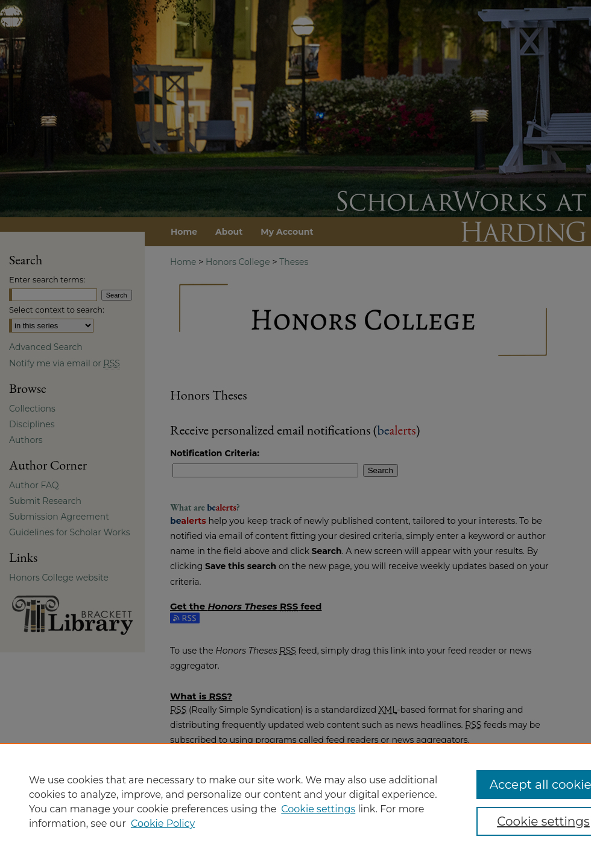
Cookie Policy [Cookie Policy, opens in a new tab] (163, 823)
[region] (295, 801)
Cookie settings (318, 809)
